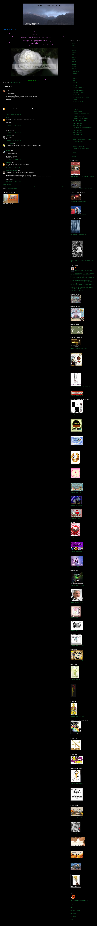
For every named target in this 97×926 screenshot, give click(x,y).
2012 (73, 63)
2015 (73, 57)
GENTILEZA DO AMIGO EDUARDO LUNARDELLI (82, 139)
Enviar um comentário (7, 184)
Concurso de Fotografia (75, 910)
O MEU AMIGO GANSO (77, 111)
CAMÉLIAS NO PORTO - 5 (78, 130)
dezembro (75, 69)
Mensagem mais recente (7, 186)
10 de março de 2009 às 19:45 (13, 159)
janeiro (74, 154)
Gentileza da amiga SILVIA (78, 114)
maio (74, 82)
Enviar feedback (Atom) (12, 188)
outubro (74, 73)
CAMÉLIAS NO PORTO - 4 (78, 132)
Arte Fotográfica (48, 6)
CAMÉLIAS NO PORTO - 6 (78, 129)
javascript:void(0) (74, 913)
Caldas (72, 907)
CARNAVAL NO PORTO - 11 (78, 144)
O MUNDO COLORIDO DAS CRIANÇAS (81, 113)
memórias (72, 915)
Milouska (7, 88)
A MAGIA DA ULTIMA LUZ (78, 101)
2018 (73, 52)
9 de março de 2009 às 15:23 (13, 147)
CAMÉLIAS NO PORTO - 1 (78, 137)
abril (74, 83)
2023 (73, 43)
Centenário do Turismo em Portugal (77, 908)
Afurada (72, 905)
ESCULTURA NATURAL (77, 96)
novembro (75, 71)
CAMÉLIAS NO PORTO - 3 (78, 134)
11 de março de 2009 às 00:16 (13, 167)
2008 (73, 156)
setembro (75, 75)
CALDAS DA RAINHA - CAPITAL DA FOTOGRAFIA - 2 (83, 106)
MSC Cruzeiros (73, 916)
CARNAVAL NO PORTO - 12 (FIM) (79, 143)
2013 (73, 61)
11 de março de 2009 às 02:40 (13, 181)
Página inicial (36, 186)
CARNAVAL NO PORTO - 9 (78, 150)
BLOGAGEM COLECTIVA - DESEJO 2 (80, 118)
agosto (74, 76)
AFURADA (75, 99)
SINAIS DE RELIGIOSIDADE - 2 (79, 90)
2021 (73, 47)
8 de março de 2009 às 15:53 (13, 103)
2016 (73, 55)
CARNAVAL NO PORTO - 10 (78, 146)
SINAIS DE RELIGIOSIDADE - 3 (79, 89)
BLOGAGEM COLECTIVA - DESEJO (80, 120)
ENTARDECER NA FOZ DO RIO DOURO (81, 97)
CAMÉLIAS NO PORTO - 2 (78, 136)
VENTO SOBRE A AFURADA (78, 141)
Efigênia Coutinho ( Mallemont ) (12, 170)
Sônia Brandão (8, 135)
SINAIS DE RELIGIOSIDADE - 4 (79, 87)
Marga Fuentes (8, 162)
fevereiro (75, 152)
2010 (73, 66)
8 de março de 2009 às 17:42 (13, 125)
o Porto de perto (74, 918)
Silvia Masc (8, 117)
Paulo (7, 106)
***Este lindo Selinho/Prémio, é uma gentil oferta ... (82, 127)
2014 (73, 59)
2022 (73, 45)
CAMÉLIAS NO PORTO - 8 (78, 123)
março (74, 85)
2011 (73, 64)
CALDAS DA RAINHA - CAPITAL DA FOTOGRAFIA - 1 (83, 107)
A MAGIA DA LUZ (76, 94)
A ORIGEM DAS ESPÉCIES (78, 116)
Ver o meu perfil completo (77, 290)
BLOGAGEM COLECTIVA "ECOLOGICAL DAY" (82, 148)
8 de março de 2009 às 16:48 (13, 114)
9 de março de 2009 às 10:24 (13, 140)
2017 (73, 54)
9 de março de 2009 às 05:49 (13, 132)
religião (72, 919)
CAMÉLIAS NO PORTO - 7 (78, 125)
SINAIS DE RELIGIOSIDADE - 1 (79, 92)
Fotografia (73, 911)
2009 (73, 68)
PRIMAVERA (75, 109)
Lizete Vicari (8, 150)
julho (74, 78)
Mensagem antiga (63, 186)
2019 (73, 50)
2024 (73, 41)
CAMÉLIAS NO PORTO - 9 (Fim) (79, 121)
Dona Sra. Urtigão (9, 143)
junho (74, 80)
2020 (73, 48)
